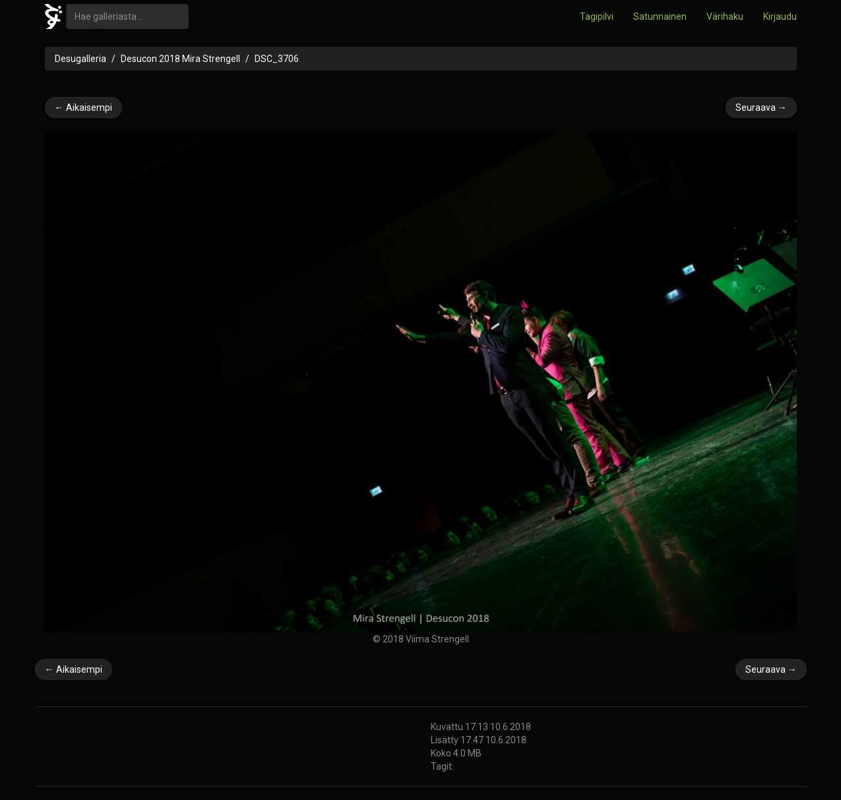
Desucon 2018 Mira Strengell (180, 58)
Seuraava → (761, 107)
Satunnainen (660, 16)
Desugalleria (80, 58)
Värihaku (724, 16)
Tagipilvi (596, 16)
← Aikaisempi (83, 107)
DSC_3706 (277, 58)
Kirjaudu (780, 16)
